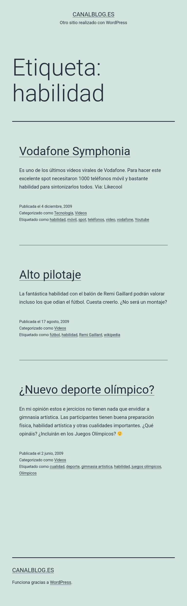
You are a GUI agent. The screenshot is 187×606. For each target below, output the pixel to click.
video (110, 219)
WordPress (60, 582)
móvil (72, 219)
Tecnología (63, 213)
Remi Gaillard (90, 334)
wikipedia (112, 334)
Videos (81, 213)
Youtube (142, 219)
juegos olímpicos (146, 466)
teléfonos (96, 219)
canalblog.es (93, 14)
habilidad (57, 219)
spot (82, 219)
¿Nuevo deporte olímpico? (86, 390)
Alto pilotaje (50, 275)
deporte (73, 466)
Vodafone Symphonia (74, 151)
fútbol (55, 334)
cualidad (57, 466)
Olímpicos (28, 473)
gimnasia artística (96, 466)
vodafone (125, 219)
